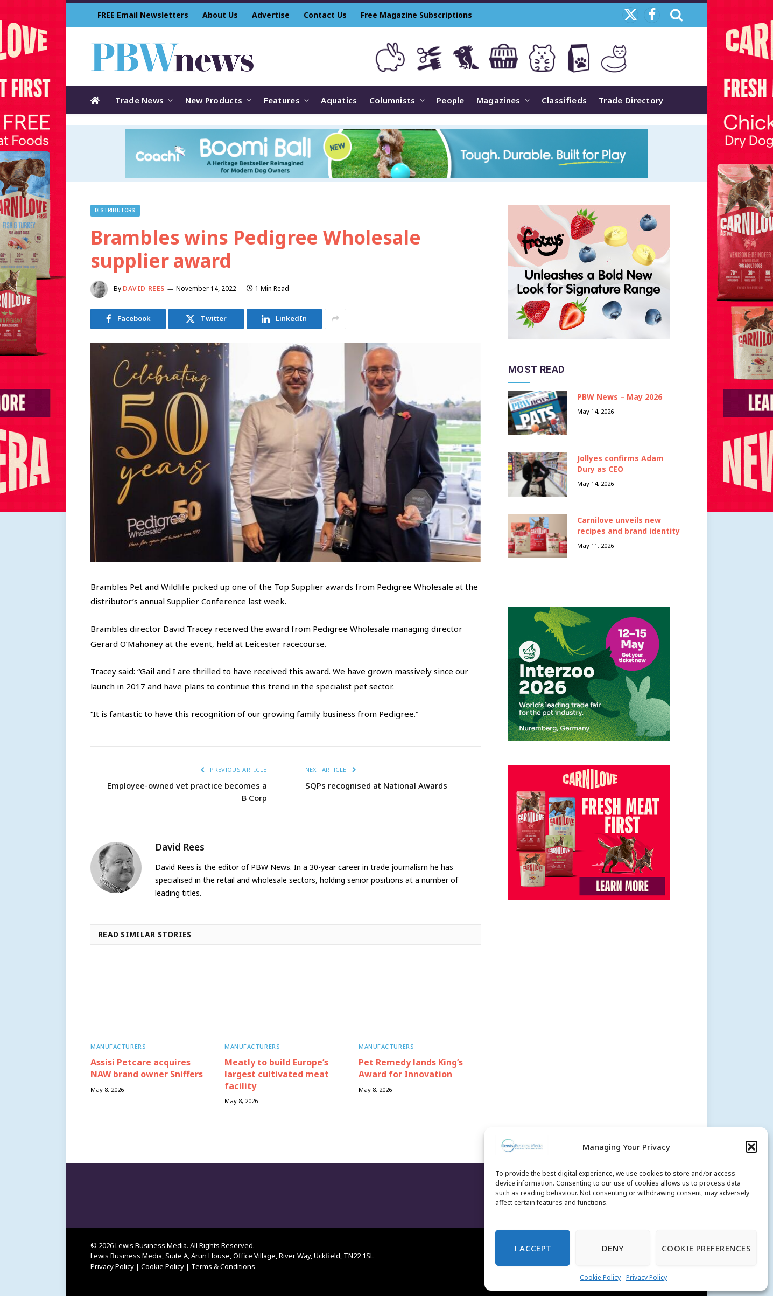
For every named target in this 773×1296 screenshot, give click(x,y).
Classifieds (564, 100)
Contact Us (325, 15)
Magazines (498, 100)
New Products (214, 100)
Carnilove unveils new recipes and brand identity (628, 525)
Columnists (392, 100)
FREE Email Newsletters (142, 15)
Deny (613, 1248)
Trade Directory (631, 100)
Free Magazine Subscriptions (416, 15)
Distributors (115, 210)
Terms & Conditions (223, 1266)
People (451, 100)
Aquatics (339, 100)
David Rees (144, 288)
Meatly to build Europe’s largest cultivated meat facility (276, 1074)
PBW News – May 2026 (619, 397)
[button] (751, 1146)
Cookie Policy (600, 1277)
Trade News (139, 100)
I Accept (533, 1248)
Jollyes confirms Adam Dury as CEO (620, 463)
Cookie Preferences (706, 1248)
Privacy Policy (646, 1277)
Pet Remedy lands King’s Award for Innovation (411, 1068)
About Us (220, 15)
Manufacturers (118, 1046)
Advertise (271, 15)
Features (282, 100)
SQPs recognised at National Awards (376, 785)
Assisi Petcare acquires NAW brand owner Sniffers (146, 1068)
